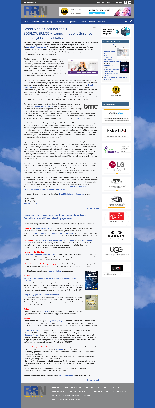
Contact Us (118, 2)
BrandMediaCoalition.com (36, 47)
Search (126, 21)
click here (46, 311)
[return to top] (93, 208)
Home (26, 22)
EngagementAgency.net (56, 321)
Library (65, 387)
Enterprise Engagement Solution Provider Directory (53, 233)
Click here (81, 118)
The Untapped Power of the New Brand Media (110, 53)
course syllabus (55, 271)
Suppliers (101, 22)
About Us (109, 2)
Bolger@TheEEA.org (65, 375)
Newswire (35, 22)
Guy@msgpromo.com (32, 203)
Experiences (73, 22)
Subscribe (100, 2)
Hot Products (60, 22)
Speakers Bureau (31, 335)
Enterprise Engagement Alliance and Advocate (56, 240)
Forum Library (47, 22)
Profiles (92, 22)
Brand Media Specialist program (71, 194)
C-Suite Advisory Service (34, 330)
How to (83, 22)
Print (97, 27)
